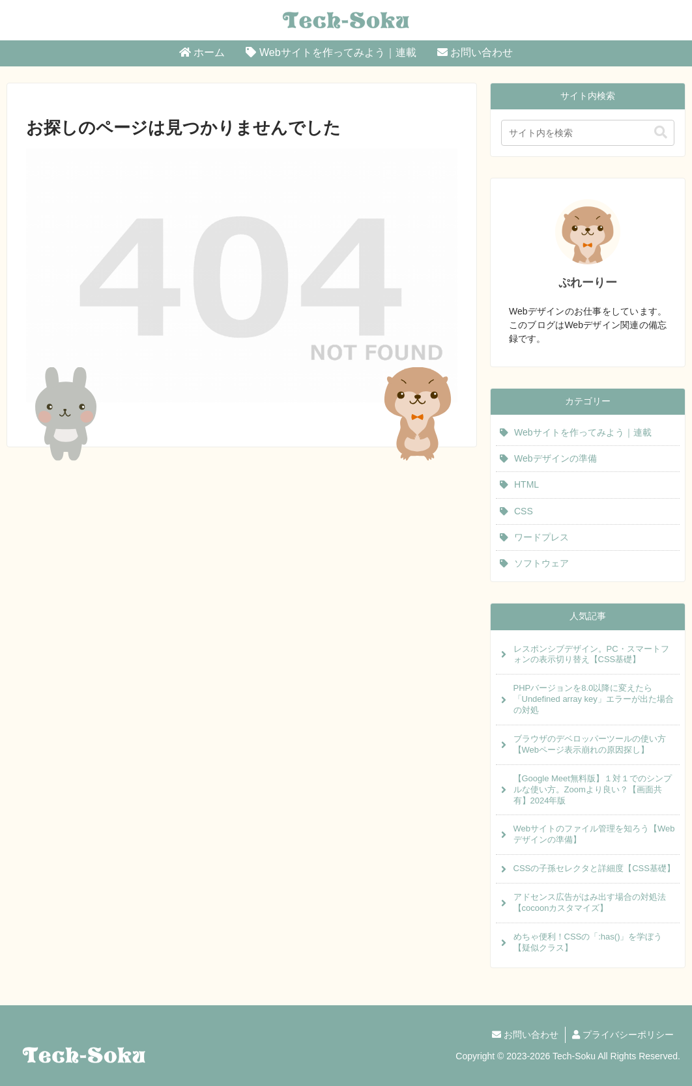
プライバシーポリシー (623, 1034)
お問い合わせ (525, 1034)
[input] (587, 133)
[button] (660, 132)
